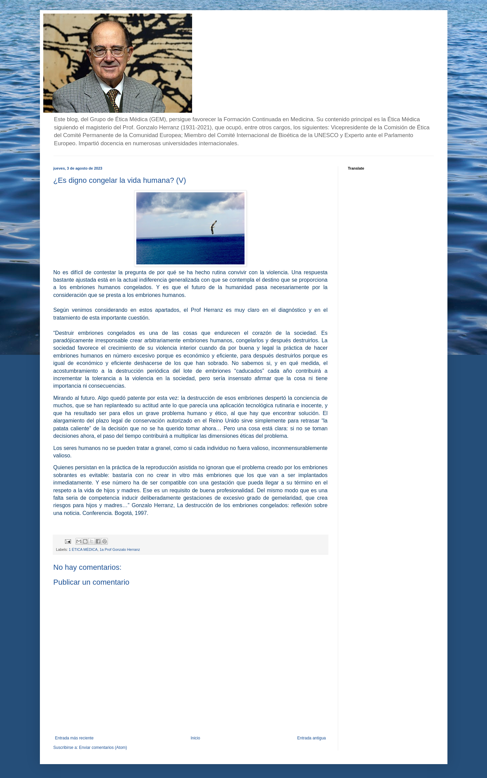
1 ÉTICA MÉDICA (83, 549)
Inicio (195, 738)
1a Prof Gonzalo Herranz (120, 549)
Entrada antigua (311, 738)
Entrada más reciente (74, 738)
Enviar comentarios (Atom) (103, 747)
